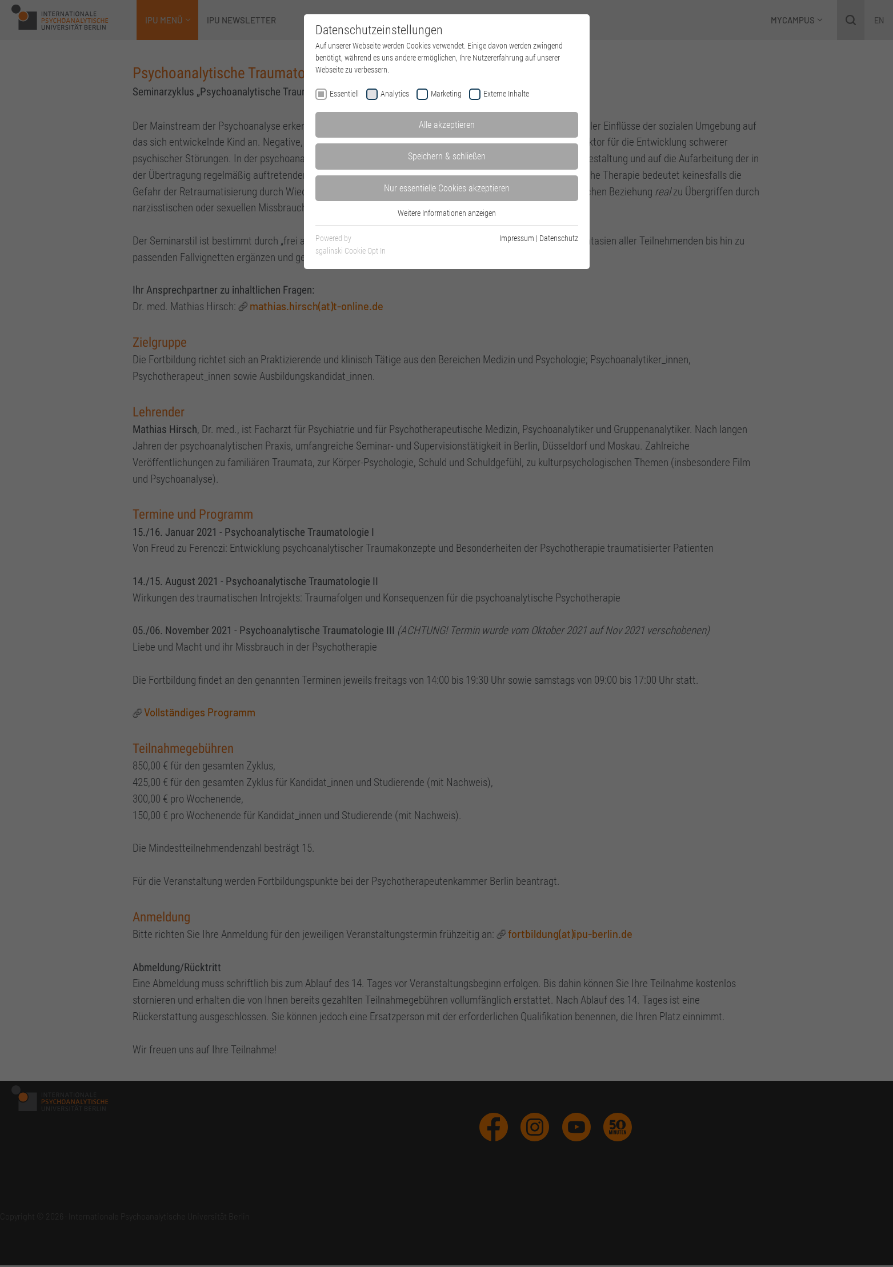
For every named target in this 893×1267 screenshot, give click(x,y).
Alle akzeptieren (447, 124)
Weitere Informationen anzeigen (447, 213)
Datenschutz (558, 238)
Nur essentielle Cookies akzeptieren (447, 188)
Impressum (516, 238)
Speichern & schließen (447, 156)
